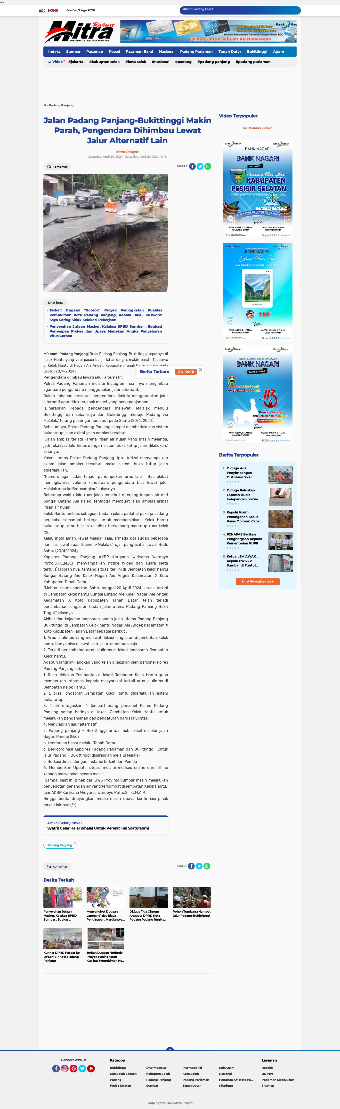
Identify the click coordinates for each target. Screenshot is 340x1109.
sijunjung (226, 1085)
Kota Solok (137, 62)
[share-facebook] (192, 166)
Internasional (192, 1068)
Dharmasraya (156, 1068)
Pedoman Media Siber (278, 1080)
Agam (278, 51)
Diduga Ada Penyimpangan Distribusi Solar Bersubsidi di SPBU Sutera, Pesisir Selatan (245, 472)
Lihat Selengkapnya (258, 581)
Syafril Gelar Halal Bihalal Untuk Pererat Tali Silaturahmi (98, 828)
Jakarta (77, 62)
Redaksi (267, 1068)
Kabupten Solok (106, 62)
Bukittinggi (257, 51)
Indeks (54, 51)
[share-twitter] (200, 166)
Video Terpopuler (238, 116)
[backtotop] (170, 1051)
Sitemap (268, 1085)
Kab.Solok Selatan (123, 1074)
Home (53, 10)
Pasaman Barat (139, 51)
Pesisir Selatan (120, 1085)
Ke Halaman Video (258, 128)
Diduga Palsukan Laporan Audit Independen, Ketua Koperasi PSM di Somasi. (242, 494)
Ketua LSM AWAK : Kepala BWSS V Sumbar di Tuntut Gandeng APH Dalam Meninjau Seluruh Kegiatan (244, 560)
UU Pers (267, 1074)
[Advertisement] (170, 82)
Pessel (114, 51)
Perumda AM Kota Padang (237, 1080)
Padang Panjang (215, 62)
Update (186, 371)
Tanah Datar (230, 51)
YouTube (94, 1071)
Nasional (166, 51)
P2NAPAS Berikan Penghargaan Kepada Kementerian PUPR (244, 538)
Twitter (84, 1071)
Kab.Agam (227, 1068)
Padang (185, 62)
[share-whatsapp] (207, 166)
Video (57, 62)
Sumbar (73, 51)
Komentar (57, 166)
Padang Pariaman (196, 51)
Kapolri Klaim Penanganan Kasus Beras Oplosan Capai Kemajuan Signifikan (244, 516)
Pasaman (94, 51)
